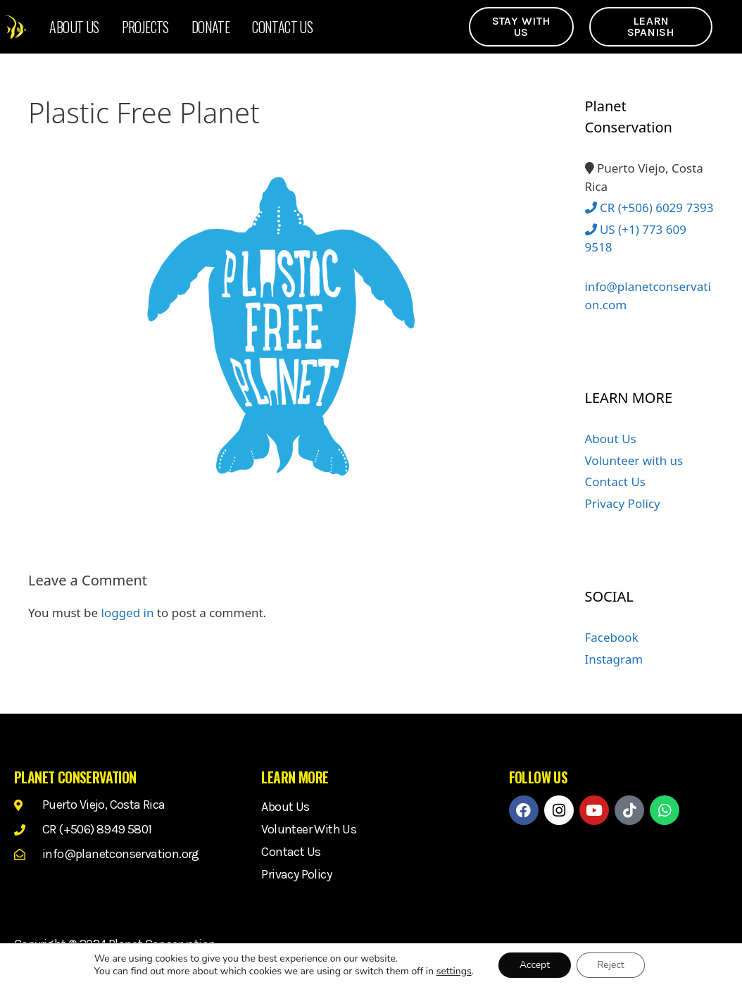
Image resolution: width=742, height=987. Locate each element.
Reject (611, 965)
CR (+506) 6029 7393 (649, 207)
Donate (210, 26)
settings (453, 971)
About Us (74, 26)
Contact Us (282, 26)
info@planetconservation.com (648, 288)
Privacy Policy (622, 503)
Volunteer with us (634, 460)
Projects (145, 26)
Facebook (612, 637)
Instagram (614, 659)
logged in (127, 612)
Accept (534, 965)
